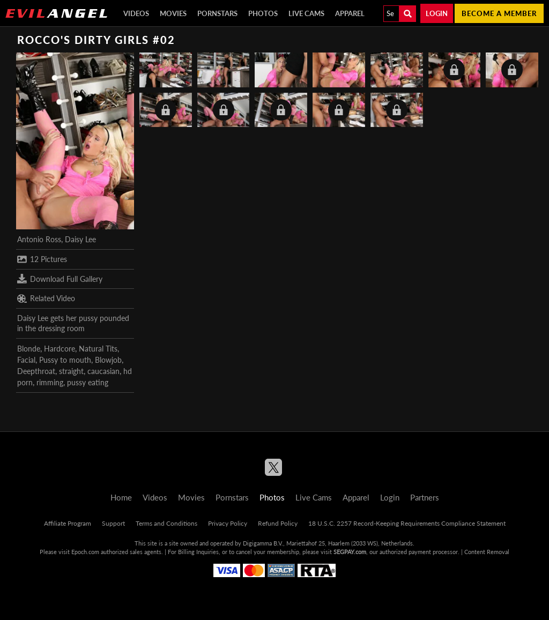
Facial (26, 359)
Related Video (46, 298)
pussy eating (87, 382)
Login (437, 13)
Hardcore (59, 348)
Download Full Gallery (59, 278)
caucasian (103, 371)
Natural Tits (98, 348)
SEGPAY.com (349, 551)
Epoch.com (85, 551)
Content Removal (486, 551)
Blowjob (108, 359)
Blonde (28, 348)
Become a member (499, 13)
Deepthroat (36, 371)
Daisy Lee (80, 239)
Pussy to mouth (65, 359)
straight (71, 371)
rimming (49, 382)
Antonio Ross (39, 239)
